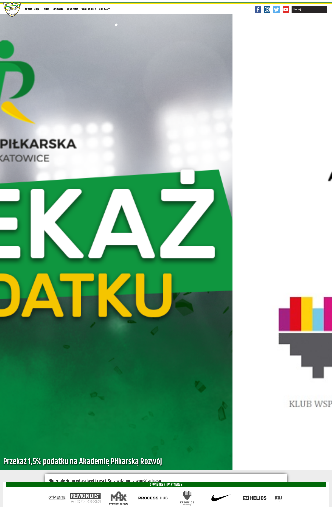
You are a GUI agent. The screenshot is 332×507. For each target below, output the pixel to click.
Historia (58, 9)
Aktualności (32, 9)
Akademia (72, 9)
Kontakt (104, 9)
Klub (46, 9)
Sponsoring (88, 9)
